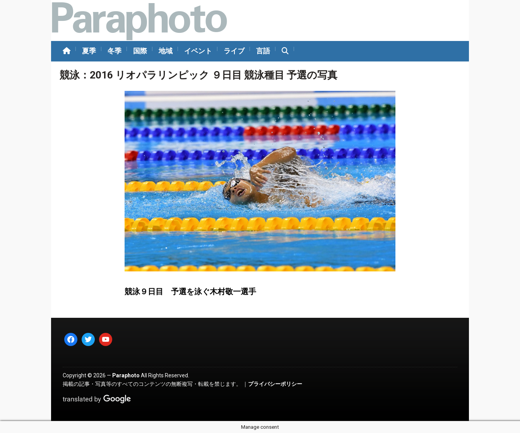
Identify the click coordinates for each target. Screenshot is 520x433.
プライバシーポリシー (275, 384)
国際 (140, 51)
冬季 (114, 51)
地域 (166, 51)
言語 (263, 51)
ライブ (234, 51)
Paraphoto (126, 375)
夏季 (89, 51)
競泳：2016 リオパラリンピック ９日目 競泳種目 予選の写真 (198, 75)
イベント (198, 51)
